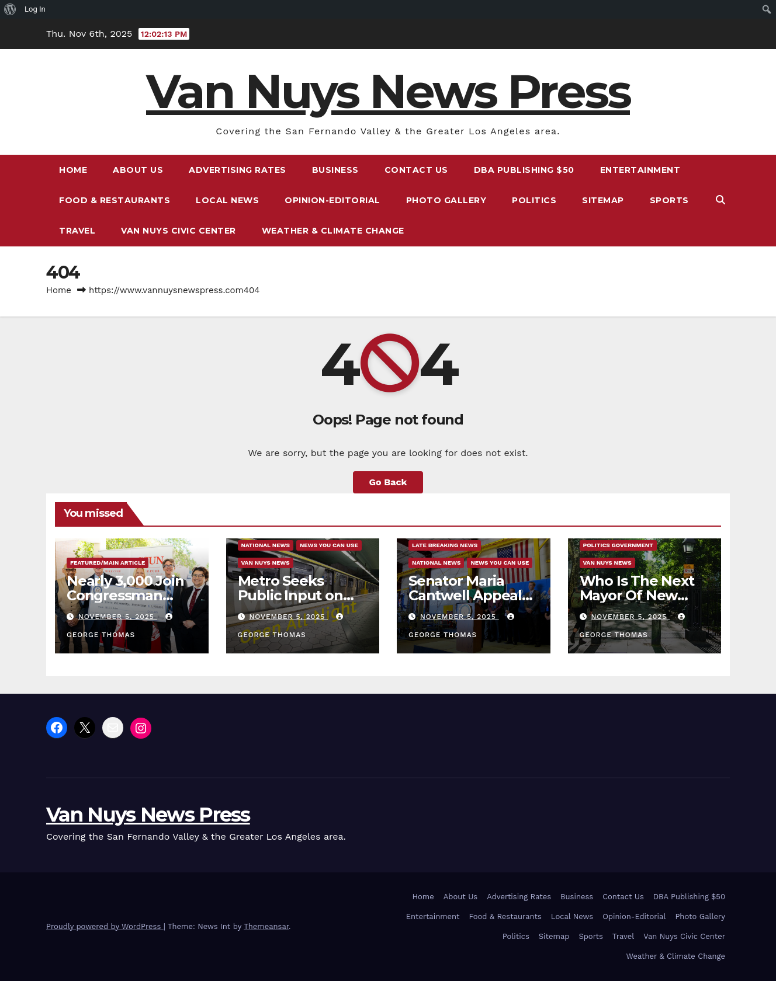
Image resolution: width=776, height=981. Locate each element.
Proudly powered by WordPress (105, 926)
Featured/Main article (107, 562)
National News (265, 545)
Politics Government (618, 545)
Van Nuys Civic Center (178, 230)
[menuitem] (10, 9)
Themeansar (266, 926)
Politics (534, 200)
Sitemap (603, 200)
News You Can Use (329, 545)
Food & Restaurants (114, 200)
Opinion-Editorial (332, 200)
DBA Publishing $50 (524, 170)
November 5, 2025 (117, 617)
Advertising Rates (237, 170)
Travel (77, 230)
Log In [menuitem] (35, 9)
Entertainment (640, 170)
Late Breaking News (444, 545)
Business (335, 170)
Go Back (388, 482)
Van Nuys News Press (388, 91)
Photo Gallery (446, 200)
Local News (227, 200)
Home (73, 170)
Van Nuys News (265, 562)
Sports (669, 200)
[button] (720, 200)
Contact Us (416, 170)
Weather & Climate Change (333, 230)
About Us (138, 170)
